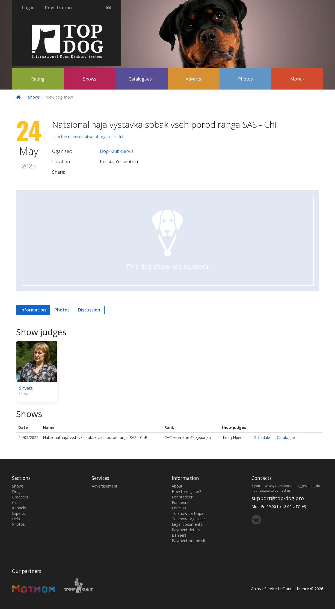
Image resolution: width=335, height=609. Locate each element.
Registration (58, 8)
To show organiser (188, 518)
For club (179, 507)
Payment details (186, 529)
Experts (18, 513)
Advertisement (104, 486)
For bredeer (182, 497)
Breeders (20, 497)
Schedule (262, 437)
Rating (38, 79)
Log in (28, 8)
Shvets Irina (26, 391)
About (177, 486)
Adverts (193, 79)
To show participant (189, 513)
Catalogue (286, 437)
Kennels (19, 507)
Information (33, 310)
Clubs (17, 502)
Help (16, 518)
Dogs (17, 491)
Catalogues (142, 79)
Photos (245, 79)
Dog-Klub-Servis (117, 151)
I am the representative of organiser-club (88, 136)
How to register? (186, 491)
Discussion (89, 310)
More (297, 79)
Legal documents (187, 524)
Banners (179, 535)
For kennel (181, 502)
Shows (89, 79)
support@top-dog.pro (277, 498)
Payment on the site (189, 540)
